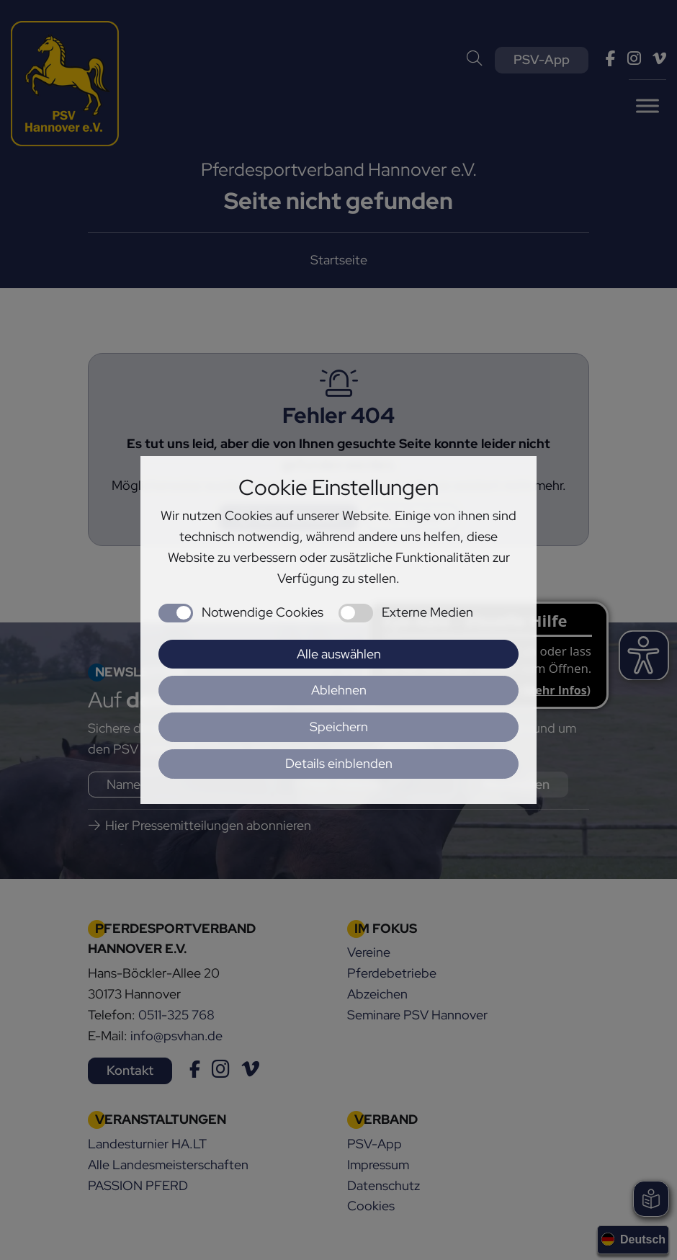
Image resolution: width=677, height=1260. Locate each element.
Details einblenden (339, 763)
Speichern (339, 726)
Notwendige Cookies (262, 612)
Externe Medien (427, 612)
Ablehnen (339, 690)
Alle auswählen (339, 653)
